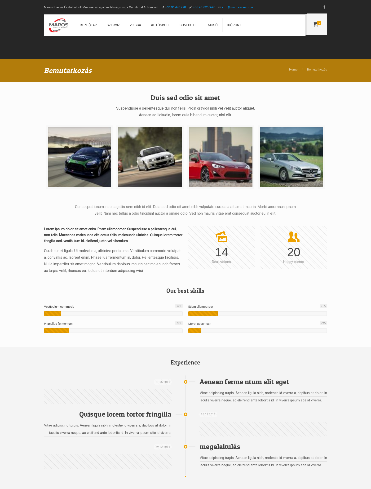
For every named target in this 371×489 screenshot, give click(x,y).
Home (293, 69)
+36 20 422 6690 (204, 7)
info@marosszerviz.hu (237, 7)
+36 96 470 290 (175, 7)
